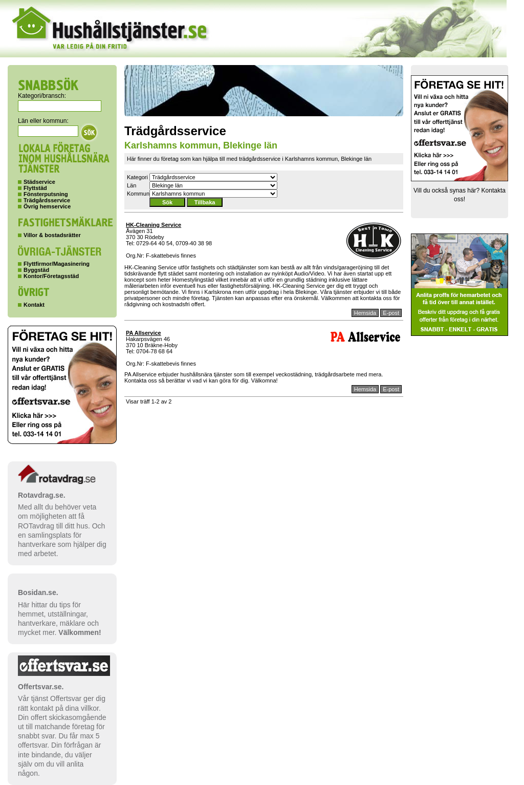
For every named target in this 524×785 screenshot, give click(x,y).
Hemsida (365, 313)
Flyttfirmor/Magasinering (57, 264)
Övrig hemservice (47, 206)
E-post (391, 313)
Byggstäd (36, 270)
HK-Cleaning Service (153, 225)
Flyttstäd (35, 188)
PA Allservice (143, 333)
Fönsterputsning (46, 194)
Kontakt (34, 305)
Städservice (39, 182)
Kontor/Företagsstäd (51, 276)
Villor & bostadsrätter (52, 235)
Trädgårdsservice (47, 200)
